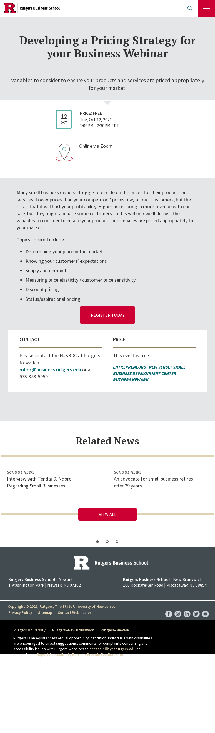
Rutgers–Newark (117, 629)
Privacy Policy (20, 612)
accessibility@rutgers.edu (112, 648)
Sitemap (43, 612)
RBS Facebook (168, 608)
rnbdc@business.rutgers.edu (50, 369)
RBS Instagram (177, 608)
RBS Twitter (196, 608)
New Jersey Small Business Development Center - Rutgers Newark (149, 373)
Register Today (107, 315)
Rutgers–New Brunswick (74, 629)
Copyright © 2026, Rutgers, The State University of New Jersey (62, 606)
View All (107, 514)
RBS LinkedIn (187, 608)
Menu (206, 8)
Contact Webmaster (73, 612)
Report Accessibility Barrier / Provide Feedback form (82, 654)
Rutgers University (29, 629)
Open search (190, 8)
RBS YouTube (205, 608)
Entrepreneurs (129, 367)
